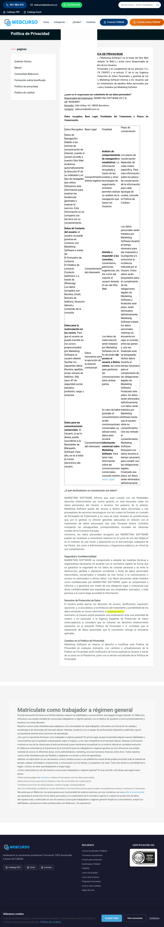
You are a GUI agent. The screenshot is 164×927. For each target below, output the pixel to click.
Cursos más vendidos (91, 886)
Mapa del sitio (88, 890)
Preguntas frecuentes (91, 881)
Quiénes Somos (22, 61)
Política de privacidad (26, 86)
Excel (31, 867)
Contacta (90, 22)
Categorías (61, 22)
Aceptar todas (112, 918)
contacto (45, 777)
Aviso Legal (108, 479)
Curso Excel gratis (90, 873)
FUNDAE (85, 868)
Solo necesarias (135, 918)
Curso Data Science (90, 877)
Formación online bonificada (29, 80)
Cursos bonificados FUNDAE (94, 851)
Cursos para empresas (92, 859)
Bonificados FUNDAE (91, 864)
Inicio (46, 22)
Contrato (46, 867)
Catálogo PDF (13, 867)
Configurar (154, 918)
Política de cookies (50, 922)
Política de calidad (24, 92)
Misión (18, 67)
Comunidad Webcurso (26, 74)
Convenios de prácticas (92, 855)
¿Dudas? (77, 22)
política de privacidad (134, 792)
